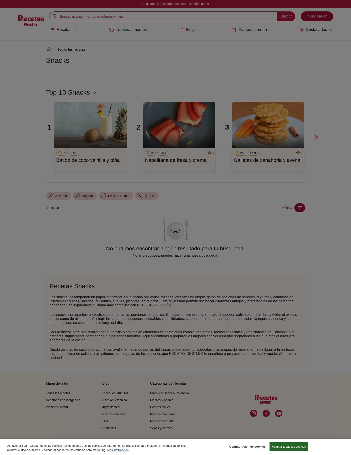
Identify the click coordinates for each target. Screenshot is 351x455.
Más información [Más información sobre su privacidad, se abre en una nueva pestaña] (117, 452)
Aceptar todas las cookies (289, 449)
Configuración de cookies (247, 449)
